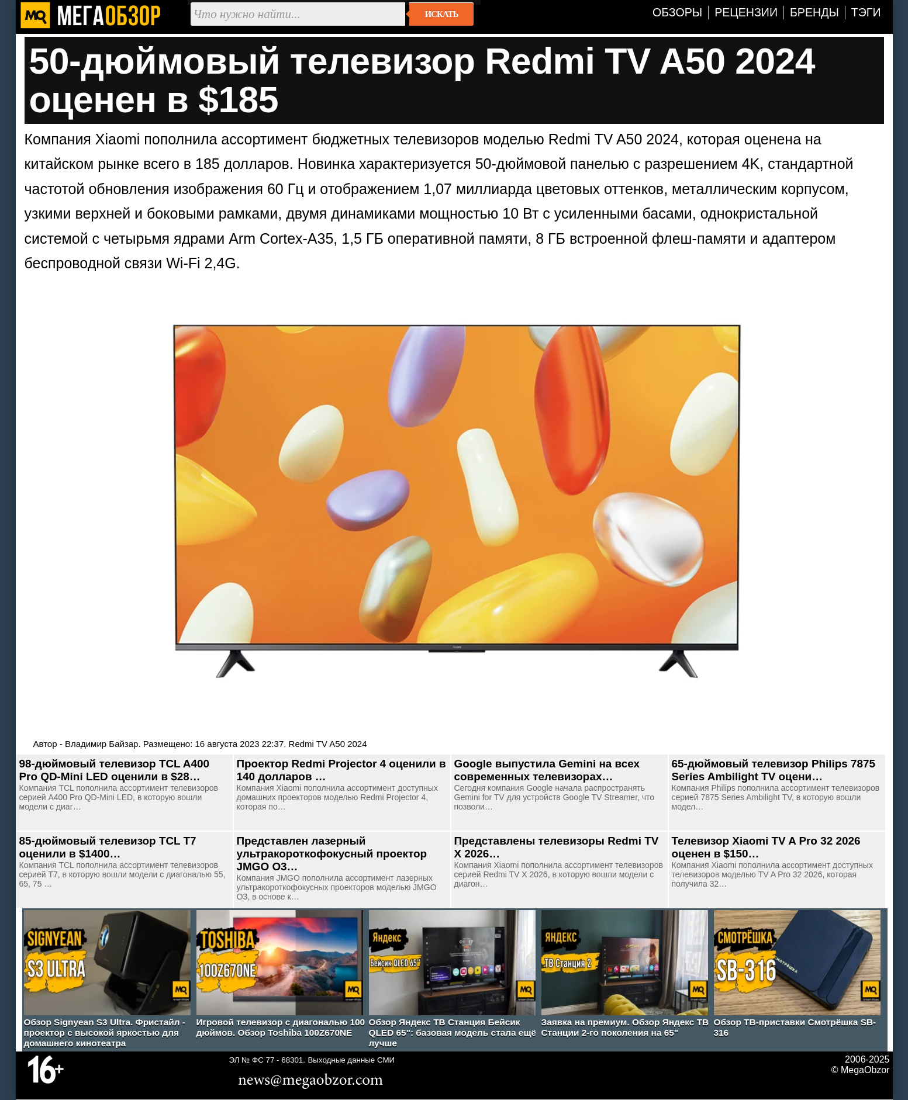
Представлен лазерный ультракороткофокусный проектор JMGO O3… (332, 854)
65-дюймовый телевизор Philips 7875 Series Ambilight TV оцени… (774, 770)
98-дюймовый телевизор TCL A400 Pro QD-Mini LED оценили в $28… (114, 770)
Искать (441, 14)
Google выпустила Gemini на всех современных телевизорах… (547, 770)
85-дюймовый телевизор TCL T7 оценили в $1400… (107, 847)
